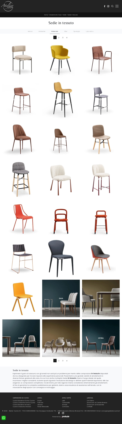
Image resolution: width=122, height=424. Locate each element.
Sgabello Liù (21, 179)
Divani (39, 401)
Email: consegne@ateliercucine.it (108, 411)
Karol (21, 338)
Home (46, 15)
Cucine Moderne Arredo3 (22, 405)
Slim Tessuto (21, 259)
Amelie (21, 60)
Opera (101, 338)
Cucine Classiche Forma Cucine (24, 403)
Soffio (61, 259)
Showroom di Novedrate (95, 405)
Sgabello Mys (101, 179)
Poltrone (40, 403)
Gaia (61, 298)
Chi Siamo (90, 401)
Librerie (40, 405)
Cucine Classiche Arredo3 (22, 407)
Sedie (64, 15)
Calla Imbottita (61, 60)
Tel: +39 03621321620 (88, 411)
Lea (21, 139)
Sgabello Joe (101, 99)
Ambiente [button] (42, 31)
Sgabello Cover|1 (21, 99)
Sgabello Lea (61, 139)
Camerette (66, 403)
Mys (61, 179)
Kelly (101, 298)
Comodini (65, 407)
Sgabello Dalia (61, 99)
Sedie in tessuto (73, 15)
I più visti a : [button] (90, 31)
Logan (61, 338)
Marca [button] (30, 31)
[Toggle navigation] (117, 6)
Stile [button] (65, 31)
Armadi (64, 405)
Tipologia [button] (76, 31)
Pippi (61, 219)
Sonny (101, 259)
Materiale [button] (54, 31)
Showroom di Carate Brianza (97, 403)
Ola (21, 219)
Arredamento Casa (55, 15)
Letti (63, 401)
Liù (101, 139)
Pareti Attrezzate (43, 407)
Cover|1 (101, 60)
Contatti (89, 407)
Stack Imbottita (21, 298)
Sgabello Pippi (100, 219)
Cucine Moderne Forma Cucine (24, 401)
